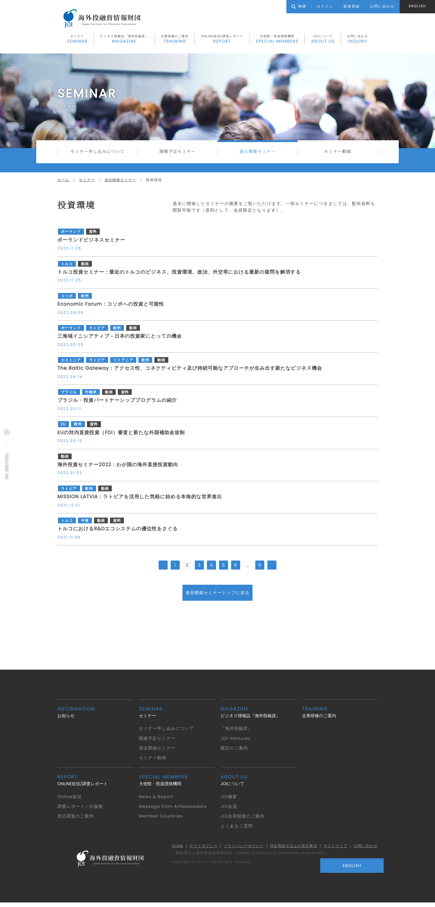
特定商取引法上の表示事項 (291, 849)
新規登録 (351, 6)
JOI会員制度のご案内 (243, 819)
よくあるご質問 (237, 829)
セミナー (77, 40)
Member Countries (162, 819)
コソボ (66, 299)
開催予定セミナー (177, 154)
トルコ (66, 267)
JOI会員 (229, 809)
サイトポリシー (198, 849)
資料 (93, 235)
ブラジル (68, 395)
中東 (85, 523)
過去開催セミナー (257, 154)
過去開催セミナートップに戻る (217, 596)
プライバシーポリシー (239, 849)
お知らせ (95, 715)
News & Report (157, 800)
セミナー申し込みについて (97, 154)
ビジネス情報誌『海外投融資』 (124, 40)
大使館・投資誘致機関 (277, 40)
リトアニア (124, 363)
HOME (172, 849)
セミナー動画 (337, 154)
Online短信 (70, 800)
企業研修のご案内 (175, 40)
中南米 (91, 395)
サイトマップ (334, 849)
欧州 (85, 299)
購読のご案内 (235, 751)
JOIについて (323, 40)
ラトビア (97, 331)
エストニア (70, 363)
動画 (85, 267)
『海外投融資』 (237, 731)
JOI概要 (229, 800)
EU (63, 427)
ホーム (63, 183)
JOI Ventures (236, 741)
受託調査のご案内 (76, 819)
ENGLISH (417, 6)
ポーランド (70, 235)
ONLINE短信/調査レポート (222, 40)
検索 (299, 6)
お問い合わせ (357, 40)
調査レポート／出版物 (80, 809)
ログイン (325, 6)
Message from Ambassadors (174, 809)
